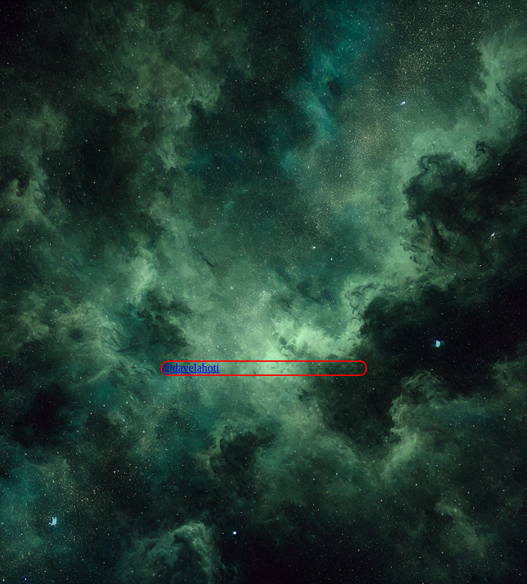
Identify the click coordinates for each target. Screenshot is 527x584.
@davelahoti (190, 368)
